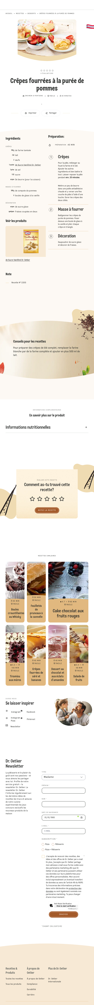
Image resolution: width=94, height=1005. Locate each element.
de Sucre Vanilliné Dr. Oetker (28, 165)
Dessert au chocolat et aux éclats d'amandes (57, 655)
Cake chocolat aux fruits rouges (68, 592)
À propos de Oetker (36, 979)
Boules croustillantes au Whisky (15, 592)
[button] (47, 66)
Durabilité (31, 990)
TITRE (44, 772)
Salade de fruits (79, 655)
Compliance (32, 984)
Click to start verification (66, 906)
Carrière (30, 995)
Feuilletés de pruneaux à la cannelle (36, 592)
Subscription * (49, 839)
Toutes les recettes (14, 979)
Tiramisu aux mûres (15, 655)
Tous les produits (13, 984)
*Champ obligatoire (52, 926)
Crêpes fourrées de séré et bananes (36, 655)
